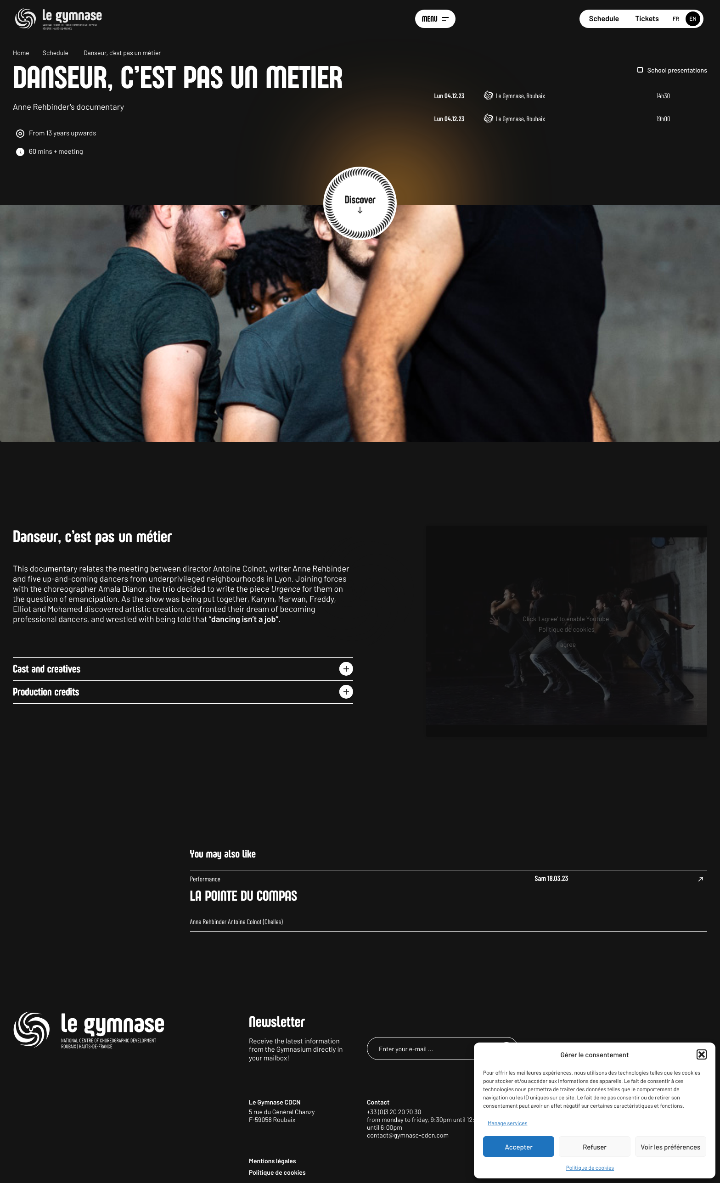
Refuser (595, 1147)
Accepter (519, 1147)
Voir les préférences (670, 1147)
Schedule (604, 18)
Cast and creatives (46, 718)
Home (21, 52)
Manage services (507, 1123)
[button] (701, 1054)
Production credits (46, 741)
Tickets (647, 18)
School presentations (677, 70)
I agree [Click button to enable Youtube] (566, 692)
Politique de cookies (590, 1168)
